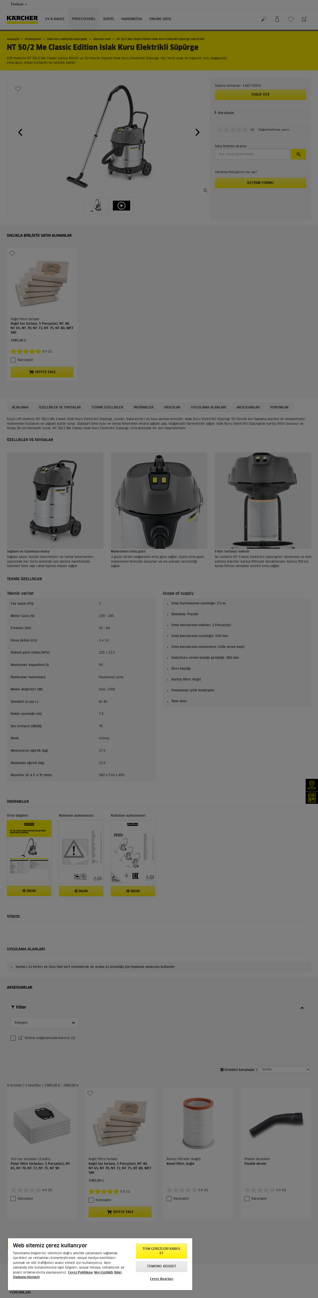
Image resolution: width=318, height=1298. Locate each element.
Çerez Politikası (80, 1272)
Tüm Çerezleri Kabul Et (161, 1251)
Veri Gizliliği (103, 1272)
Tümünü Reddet (161, 1266)
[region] (100, 1264)
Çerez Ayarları (161, 1279)
